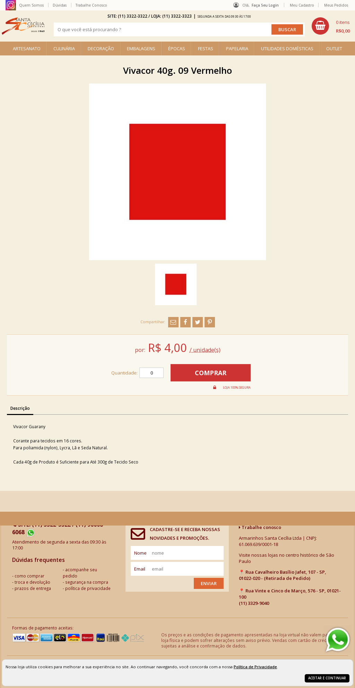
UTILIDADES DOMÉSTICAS (287, 48)
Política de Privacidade (255, 666)
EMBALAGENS (141, 48)
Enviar (209, 583)
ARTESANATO (27, 48)
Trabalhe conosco (260, 527)
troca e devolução (32, 582)
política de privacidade (88, 588)
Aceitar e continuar (327, 678)
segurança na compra (86, 582)
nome (140, 553)
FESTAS (205, 48)
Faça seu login (265, 5)
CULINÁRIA (64, 48)
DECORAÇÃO (101, 48)
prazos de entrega (33, 588)
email (139, 569)
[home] (23, 26)
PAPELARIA (237, 48)
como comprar (29, 576)
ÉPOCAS (176, 48)
